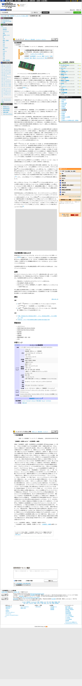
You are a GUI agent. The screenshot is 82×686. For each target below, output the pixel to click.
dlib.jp (34, 58)
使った (25, 464)
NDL (31, 58)
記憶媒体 (19, 335)
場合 (54, 455)
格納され (21, 448)
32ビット (16, 182)
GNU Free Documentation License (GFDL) (31, 597)
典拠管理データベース (35, 398)
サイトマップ (8, 613)
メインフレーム (48, 455)
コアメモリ (31, 457)
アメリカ (28, 400)
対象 (50, 473)
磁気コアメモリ (35, 111)
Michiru (63, 178)
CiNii (51, 56)
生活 (4, 45)
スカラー (47, 56)
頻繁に (46, 448)
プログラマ (22, 468)
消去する (39, 508)
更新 (51, 506)
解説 (38, 441)
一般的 (42, 514)
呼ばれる (47, 492)
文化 (4, 44)
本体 (38, 493)
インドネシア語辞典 (69, 616)
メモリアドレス (21, 326)
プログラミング (22, 466)
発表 (17, 457)
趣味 (4, 49)
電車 (4, 33)
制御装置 (27, 351)
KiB (27, 169)
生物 (4, 53)
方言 (4, 58)
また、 (20, 459)
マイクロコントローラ (31, 356)
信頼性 (19, 453)
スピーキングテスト (7, 114)
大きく (40, 482)
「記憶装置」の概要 (46, 524)
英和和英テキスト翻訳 (21, 568)
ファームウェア (51, 388)
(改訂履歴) (32, 595)
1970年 (37, 457)
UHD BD (38, 369)
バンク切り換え (36, 172)
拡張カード (39, 388)
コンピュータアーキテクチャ (33, 347)
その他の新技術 (64, 77)
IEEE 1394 (30, 378)
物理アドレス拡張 (23, 189)
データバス (48, 493)
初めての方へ (72, 9)
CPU (36, 78)
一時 (32, 470)
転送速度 (19, 331)
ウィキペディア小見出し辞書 (21, 15)
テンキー (33, 381)
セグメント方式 (45, 172)
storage (51, 444)
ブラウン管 (37, 109)
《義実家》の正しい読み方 (67, 185)
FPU (29, 354)
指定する (29, 493)
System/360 (22, 457)
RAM (46, 118)
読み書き (42, 493)
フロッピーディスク (33, 365)
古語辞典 (38, 0)
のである (41, 464)
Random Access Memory (31, 459)
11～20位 (67, 171)
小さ (22, 479)
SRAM (30, 132)
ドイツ (23, 400)
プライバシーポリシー (10, 612)
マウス (49, 381)
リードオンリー (35, 506)
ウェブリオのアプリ (25, 606)
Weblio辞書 (21, 596)
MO (26, 369)
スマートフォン (22, 194)
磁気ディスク (28, 364)
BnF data (39, 400)
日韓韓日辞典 (32, 0)
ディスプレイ (34, 385)
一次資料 (63, 118)
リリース (41, 457)
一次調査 (63, 115)
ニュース (39, 56)
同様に (44, 473)
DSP (26, 354)
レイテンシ (24, 82)
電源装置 (44, 388)
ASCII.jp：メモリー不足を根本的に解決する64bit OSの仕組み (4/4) (34, 319)
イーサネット (37, 378)
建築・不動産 (6, 40)
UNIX (18, 159)
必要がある (34, 486)
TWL (46, 58)
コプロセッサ (39, 353)
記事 (23, 441)
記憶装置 (34, 76)
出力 (23, 384)
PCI (29, 375)
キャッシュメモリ (37, 91)
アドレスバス (43, 166)
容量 (18, 479)
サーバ (15, 274)
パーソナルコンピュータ (20, 165)
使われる (28, 504)
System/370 (47, 457)
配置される (22, 482)
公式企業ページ (53, 606)
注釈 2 (19, 257)
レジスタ (31, 460)
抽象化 (15, 497)
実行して (39, 448)
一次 (48, 470)
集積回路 (37, 453)
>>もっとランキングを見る (75, 196)
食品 (4, 54)
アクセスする (41, 475)
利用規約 (7, 610)
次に (33, 493)
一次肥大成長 (64, 103)
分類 (48, 446)
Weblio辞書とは (9, 606)
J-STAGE (26, 58)
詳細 (15, 444)
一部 (47, 466)
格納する (40, 462)
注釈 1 (24, 87)
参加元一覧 (78, 9)
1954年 (44, 451)
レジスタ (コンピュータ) (22, 460)
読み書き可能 (64, 89)
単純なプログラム (41, 512)
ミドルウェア (53, 390)
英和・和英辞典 (18, 0)
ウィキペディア (20, 39)
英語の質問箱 (6, 110)
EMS (51, 172)
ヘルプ (80, 0)
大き (46, 479)
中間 (52, 471)
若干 (40, 471)
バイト (19, 169)
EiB (48, 197)
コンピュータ (25, 255)
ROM (50, 504)
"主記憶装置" (33, 56)
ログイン (68, 0)
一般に (15, 462)
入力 (23, 380)
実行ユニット (33, 351)
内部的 (55, 466)
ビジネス (5, 27)
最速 (51, 468)
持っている (45, 486)
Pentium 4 (51, 153)
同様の (16, 449)
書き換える (24, 510)
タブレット (29, 194)
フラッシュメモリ (42, 371)
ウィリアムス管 (49, 109)
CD (28, 369)
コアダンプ (43, 159)
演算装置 (39, 351)
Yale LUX (24, 402)
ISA (26, 375)
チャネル (27, 373)
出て (19, 519)
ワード (19, 462)
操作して (50, 448)
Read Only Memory (43, 504)
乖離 (63, 194)
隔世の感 (64, 182)
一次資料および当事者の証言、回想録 (69, 120)
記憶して (34, 514)
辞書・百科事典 (10, 15)
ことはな (53, 512)
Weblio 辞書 (74, 0)
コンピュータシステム (25, 394)
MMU (26, 308)
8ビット (53, 165)
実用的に (16, 455)
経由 (15, 490)
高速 (32, 471)
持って (52, 503)
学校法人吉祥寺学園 (66, 189)
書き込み (23, 508)
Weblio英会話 (6, 108)
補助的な (52, 464)
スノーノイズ (49, 284)
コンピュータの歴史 (49, 394)
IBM (42, 455)
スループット (33, 82)
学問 (4, 42)
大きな (35, 503)
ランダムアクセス (65, 65)
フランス (33, 400)
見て (25, 473)
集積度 (42, 453)
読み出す (37, 499)
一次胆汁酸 (63, 104)
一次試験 (63, 113)
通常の (33, 473)
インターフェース (30, 376)
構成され (25, 470)
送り (53, 492)
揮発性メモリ (50, 122)
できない (45, 499)
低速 (38, 479)
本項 (36, 517)
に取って (28, 453)
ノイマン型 (22, 347)
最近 (39, 515)
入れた (20, 499)
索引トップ (27, 39)
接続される (31, 490)
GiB (47, 182)
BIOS (24, 501)
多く (28, 481)
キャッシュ (50, 475)
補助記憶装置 (49, 80)
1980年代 (44, 165)
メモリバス (55, 488)
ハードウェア (38, 484)
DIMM (18, 330)
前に (36, 508)
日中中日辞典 (25, 0)
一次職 (62, 101)
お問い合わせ (17, 534)
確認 (63, 180)
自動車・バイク (6, 35)
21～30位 (73, 171)
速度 (28, 473)
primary (29, 515)
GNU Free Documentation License (37, 593)
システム (30, 255)
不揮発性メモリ (20, 118)
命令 (28, 448)
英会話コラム (6, 106)
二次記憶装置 (27, 503)
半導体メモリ (25, 113)
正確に (16, 475)
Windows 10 (29, 276)
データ (55, 448)
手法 (25, 453)
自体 (15, 481)
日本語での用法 (54, 515)
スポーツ (5, 51)
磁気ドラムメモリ (22, 111)
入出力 (22, 375)
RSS (46, 626)
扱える (47, 473)
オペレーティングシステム (29, 200)
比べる (34, 479)
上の (18, 464)
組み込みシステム (52, 508)
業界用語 (5, 29)
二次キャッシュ (29, 482)
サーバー (40, 193)
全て (47, 459)
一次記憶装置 (17, 44)
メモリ (15, 486)
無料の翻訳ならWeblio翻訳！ (23, 5)
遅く (27, 508)
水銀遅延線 (31, 109)
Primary (47, 444)
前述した (50, 514)
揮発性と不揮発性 (65, 80)
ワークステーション (48, 193)
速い (25, 477)
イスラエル (48, 400)
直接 (22, 490)
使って (42, 501)
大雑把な (44, 446)
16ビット (16, 166)
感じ (31, 477)
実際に (43, 490)
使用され (38, 451)
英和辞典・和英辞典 (69, 609)
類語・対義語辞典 (9, 0)
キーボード (27, 381)
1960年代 (42, 111)
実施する (27, 497)
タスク (22, 497)
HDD (26, 337)
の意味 (48, 515)
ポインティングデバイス (42, 381)
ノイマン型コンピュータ (40, 100)
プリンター (27, 385)
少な (31, 510)
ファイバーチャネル (52, 378)
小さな (53, 499)
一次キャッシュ (33, 481)
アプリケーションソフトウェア (46, 200)
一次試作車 (63, 111)
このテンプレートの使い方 (37, 53)
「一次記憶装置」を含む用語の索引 (23, 583)
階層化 (19, 481)
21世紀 (16, 100)
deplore (63, 192)
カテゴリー (44, 39)
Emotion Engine (20, 488)
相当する (56, 484)
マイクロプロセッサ (30, 353)
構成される (19, 492)
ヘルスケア (5, 47)
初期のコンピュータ (38, 449)
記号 (3, 102)
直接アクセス (27, 446)
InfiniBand (43, 378)
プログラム (23, 159)
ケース (26, 388)
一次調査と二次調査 (65, 117)
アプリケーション (24, 392)
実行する (30, 499)
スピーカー (41, 385)
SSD (29, 337)
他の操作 (32, 464)
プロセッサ (23, 143)
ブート (45, 501)
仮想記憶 (37, 186)
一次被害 (63, 106)
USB (26, 378)
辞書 (3, 0)
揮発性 (44, 497)
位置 (17, 482)
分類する (43, 460)
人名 (4, 56)
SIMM (18, 328)
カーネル (47, 390)
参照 (27, 444)
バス (31, 373)
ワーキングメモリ (30, 484)
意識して (28, 486)
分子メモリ (63, 68)
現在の (23, 459)
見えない (31, 468)
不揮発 (20, 503)
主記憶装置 (21, 444)
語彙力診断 (5, 112)
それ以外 (47, 464)
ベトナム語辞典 (68, 619)
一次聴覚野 (63, 99)
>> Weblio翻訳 (77, 199)
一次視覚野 (63, 108)
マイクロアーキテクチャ (46, 347)
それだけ (55, 497)
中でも (48, 468)
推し (63, 173)
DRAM (33, 130)
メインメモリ (46, 471)
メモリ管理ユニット (37, 495)
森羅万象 (64, 175)
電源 (16, 499)
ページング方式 (18, 263)
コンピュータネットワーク (38, 394)
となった (38, 455)
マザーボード (32, 388)
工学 (4, 38)
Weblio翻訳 (67, 610)
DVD (31, 369)
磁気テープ (28, 371)
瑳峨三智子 (64, 187)
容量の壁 (19, 333)
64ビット (23, 193)
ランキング (38, 39)
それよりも (36, 482)
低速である (45, 482)
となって (53, 473)
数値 (50, 492)
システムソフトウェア (25, 390)
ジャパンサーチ (40, 58)
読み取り (34, 448)
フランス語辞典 (68, 615)
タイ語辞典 (67, 617)
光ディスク (28, 367)
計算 (28, 464)
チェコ (43, 400)
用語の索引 (33, 39)
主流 (35, 455)
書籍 (43, 56)
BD (34, 369)
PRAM (62, 83)
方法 (19, 449)
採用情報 (52, 609)
